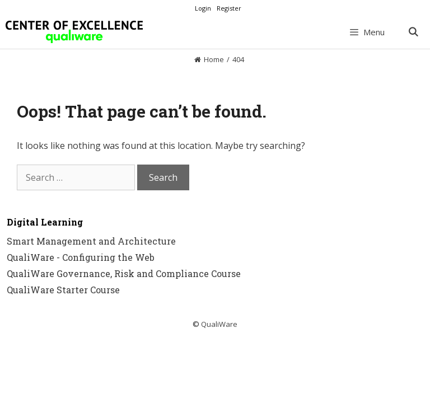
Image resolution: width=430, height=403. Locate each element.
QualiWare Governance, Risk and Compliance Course (124, 273)
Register (229, 8)
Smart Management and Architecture (91, 241)
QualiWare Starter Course (63, 290)
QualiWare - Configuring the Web (81, 257)
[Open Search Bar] (413, 32)
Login (203, 8)
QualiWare (219, 324)
